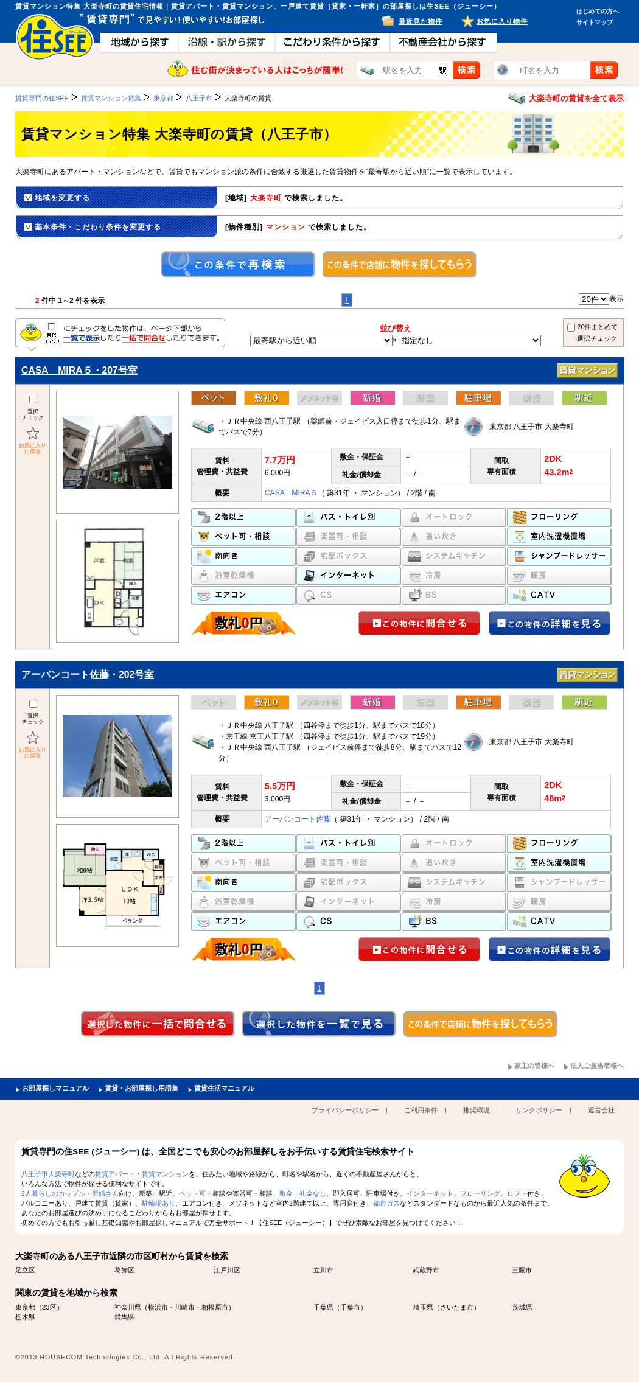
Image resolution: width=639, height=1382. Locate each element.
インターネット (430, 1193)
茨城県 (522, 1307)
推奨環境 (476, 1110)
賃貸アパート (115, 1174)
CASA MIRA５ (291, 493)
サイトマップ (594, 22)
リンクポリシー (538, 1110)
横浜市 (158, 1307)
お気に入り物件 (502, 21)
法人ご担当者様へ (597, 1065)
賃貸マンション (165, 1174)
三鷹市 (522, 1270)
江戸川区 (227, 1270)
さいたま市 (456, 1307)
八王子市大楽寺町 (48, 1174)
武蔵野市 (426, 1270)
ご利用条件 (421, 1110)
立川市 (323, 1270)
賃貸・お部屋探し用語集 (141, 1088)
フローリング (480, 1193)
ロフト (517, 1193)
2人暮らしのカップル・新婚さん (70, 1193)
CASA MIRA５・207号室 (79, 370)
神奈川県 (127, 1307)
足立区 (25, 1270)
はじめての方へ (597, 11)
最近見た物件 (420, 21)
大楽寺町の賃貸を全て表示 (576, 98)
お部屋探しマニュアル (55, 1088)
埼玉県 (423, 1307)
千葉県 (323, 1307)
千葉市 (350, 1307)
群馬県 (124, 1317)
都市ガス (386, 1203)
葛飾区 (124, 1270)
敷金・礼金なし (302, 1193)
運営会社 (601, 1110)
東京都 (25, 1307)
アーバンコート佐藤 (297, 819)
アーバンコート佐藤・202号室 (87, 674)
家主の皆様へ (534, 1065)
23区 (49, 1307)
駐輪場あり (158, 1203)
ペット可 (192, 1193)
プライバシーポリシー (345, 1110)
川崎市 (185, 1307)
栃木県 (25, 1317)
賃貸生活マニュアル (224, 1088)
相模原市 (214, 1307)
